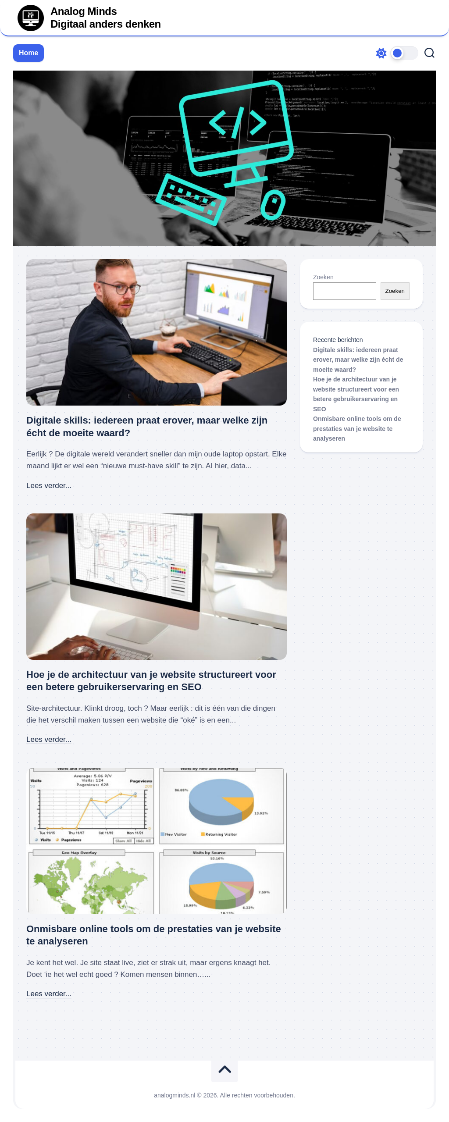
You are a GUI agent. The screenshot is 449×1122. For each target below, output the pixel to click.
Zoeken (323, 277)
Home (28, 53)
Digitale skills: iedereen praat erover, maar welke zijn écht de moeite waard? (358, 359)
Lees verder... (48, 485)
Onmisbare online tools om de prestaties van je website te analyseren (357, 428)
